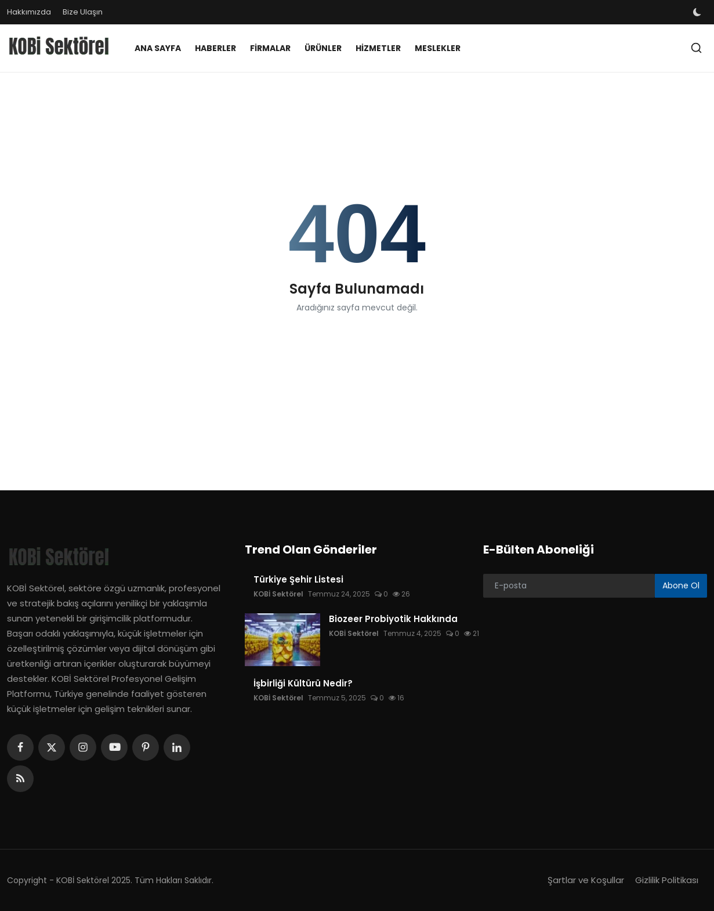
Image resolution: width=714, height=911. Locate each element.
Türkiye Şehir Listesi (298, 579)
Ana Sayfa (158, 48)
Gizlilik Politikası (666, 880)
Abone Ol (680, 585)
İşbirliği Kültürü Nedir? (303, 683)
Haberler (215, 48)
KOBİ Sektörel (278, 594)
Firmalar (270, 48)
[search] (696, 48)
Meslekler (438, 48)
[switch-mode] (698, 12)
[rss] (20, 778)
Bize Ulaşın (83, 11)
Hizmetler (378, 48)
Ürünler (323, 48)
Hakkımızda (29, 11)
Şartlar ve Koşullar (586, 880)
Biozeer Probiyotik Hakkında (393, 619)
